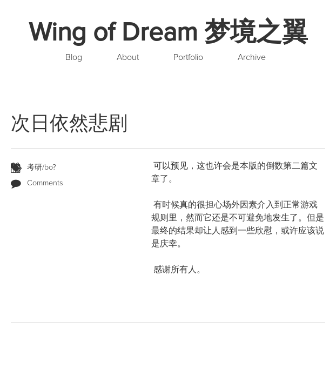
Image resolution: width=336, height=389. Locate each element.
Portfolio (188, 57)
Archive (252, 57)
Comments (45, 182)
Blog (73, 57)
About (128, 57)
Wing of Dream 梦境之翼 (168, 32)
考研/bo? (41, 167)
